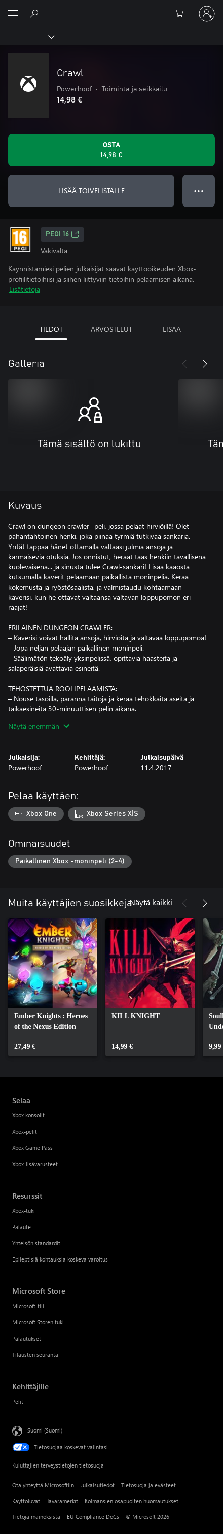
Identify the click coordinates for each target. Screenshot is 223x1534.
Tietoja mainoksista (36, 1516)
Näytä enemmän (38, 726)
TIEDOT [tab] (51, 329)
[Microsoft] (111, 8)
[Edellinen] (184, 364)
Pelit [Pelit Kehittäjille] (17, 1401)
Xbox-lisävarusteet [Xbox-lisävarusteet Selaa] (35, 1164)
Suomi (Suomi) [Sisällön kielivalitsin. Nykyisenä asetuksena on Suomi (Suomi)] (44, 1430)
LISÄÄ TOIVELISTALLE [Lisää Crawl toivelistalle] (91, 190)
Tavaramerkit (62, 1500)
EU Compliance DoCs (93, 1516)
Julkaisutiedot (98, 1485)
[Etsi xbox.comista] (35, 13)
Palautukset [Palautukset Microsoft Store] (26, 1338)
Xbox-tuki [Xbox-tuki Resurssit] (23, 1210)
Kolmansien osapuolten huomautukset (131, 1500)
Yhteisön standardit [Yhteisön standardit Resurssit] (36, 1243)
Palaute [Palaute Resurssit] (21, 1226)
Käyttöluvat (26, 1500)
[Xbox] (27, 36)
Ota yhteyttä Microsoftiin (43, 1485)
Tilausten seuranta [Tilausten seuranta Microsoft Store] (35, 1354)
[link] (52, 987)
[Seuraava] (205, 364)
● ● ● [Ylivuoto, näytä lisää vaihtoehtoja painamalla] (199, 190)
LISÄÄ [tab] (172, 329)
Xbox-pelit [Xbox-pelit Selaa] (24, 1131)
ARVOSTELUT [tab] (111, 329)
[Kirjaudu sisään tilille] (207, 14)
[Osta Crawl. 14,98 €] (111, 150)
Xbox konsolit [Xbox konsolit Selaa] (28, 1115)
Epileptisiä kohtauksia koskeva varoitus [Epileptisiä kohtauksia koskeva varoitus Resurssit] (60, 1259)
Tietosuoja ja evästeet (148, 1485)
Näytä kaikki (150, 902)
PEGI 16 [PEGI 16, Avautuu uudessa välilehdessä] (62, 234)
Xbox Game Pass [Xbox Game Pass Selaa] (32, 1147)
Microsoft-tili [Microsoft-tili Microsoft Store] (28, 1306)
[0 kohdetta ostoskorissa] (182, 14)
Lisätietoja (24, 289)
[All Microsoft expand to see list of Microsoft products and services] (13, 14)
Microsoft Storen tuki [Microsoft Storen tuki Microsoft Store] (38, 1322)
